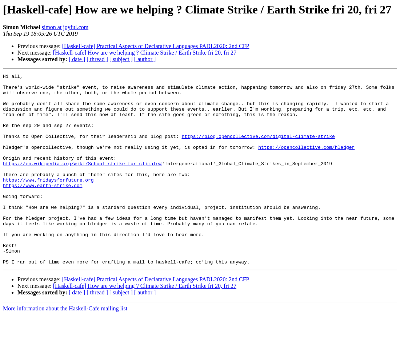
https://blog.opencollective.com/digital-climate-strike (258, 149)
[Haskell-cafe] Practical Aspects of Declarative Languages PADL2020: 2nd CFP (155, 46)
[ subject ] (121, 59)
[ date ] (77, 59)
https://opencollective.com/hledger (306, 162)
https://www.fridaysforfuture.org (48, 201)
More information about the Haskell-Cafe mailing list (65, 347)
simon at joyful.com (65, 27)
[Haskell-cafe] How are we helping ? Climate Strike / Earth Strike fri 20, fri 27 (144, 52)
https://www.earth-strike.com (42, 208)
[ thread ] (97, 59)
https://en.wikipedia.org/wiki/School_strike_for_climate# (82, 182)
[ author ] (145, 59)
